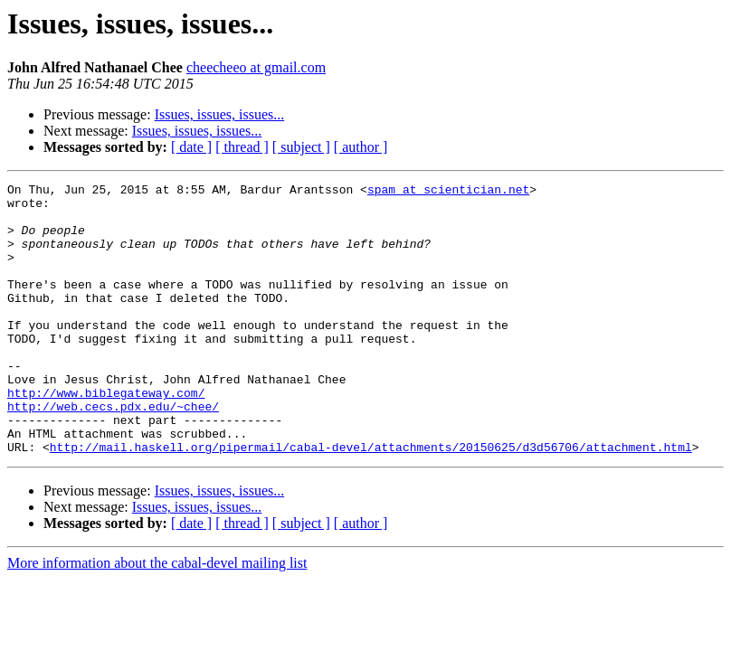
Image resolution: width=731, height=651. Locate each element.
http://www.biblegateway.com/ (105, 436)
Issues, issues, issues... (220, 114)
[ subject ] (301, 147)
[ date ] (191, 147)
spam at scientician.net (448, 192)
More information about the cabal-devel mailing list (157, 617)
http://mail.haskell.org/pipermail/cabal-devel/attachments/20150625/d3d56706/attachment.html (371, 501)
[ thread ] (242, 147)
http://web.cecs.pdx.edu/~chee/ (113, 452)
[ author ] (361, 147)
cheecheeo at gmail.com (256, 67)
